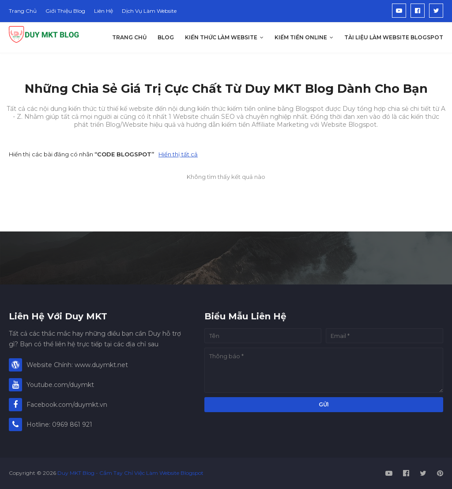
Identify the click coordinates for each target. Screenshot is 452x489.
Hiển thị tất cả (178, 154)
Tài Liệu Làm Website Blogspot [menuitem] (393, 37)
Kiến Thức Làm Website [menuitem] (221, 37)
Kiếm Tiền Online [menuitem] (301, 37)
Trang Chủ (23, 11)
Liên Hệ (103, 11)
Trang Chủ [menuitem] (129, 37)
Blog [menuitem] (166, 37)
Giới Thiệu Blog (65, 11)
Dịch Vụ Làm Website (149, 11)
